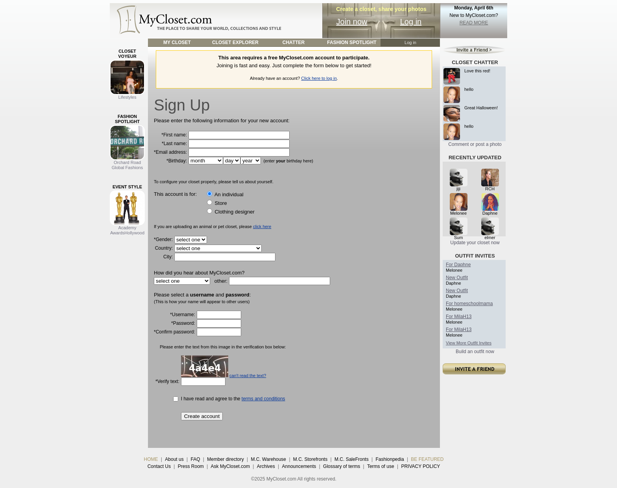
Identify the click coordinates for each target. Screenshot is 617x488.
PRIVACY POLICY (420, 466)
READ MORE (474, 23)
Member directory (225, 459)
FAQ (195, 459)
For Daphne (458, 264)
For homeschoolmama (469, 303)
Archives (266, 466)
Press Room (191, 466)
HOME (151, 459)
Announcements (299, 466)
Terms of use (380, 466)
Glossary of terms (341, 466)
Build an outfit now (475, 351)
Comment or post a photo (474, 144)
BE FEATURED (427, 459)
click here (262, 226)
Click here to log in (319, 78)
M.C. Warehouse (268, 459)
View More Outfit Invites (468, 343)
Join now (352, 21)
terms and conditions (263, 398)
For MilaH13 (458, 316)
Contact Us (159, 466)
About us (174, 459)
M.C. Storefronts (310, 459)
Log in (411, 21)
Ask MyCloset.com (230, 466)
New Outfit (457, 277)
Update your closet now (474, 242)
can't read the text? (247, 375)
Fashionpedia (390, 459)
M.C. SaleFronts (351, 459)
